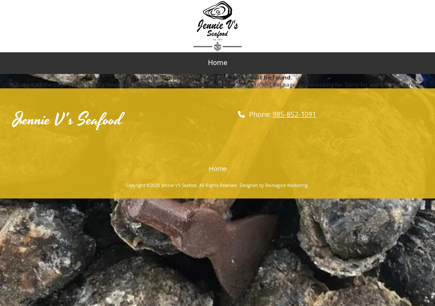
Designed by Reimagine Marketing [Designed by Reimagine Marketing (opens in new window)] (274, 185)
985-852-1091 (294, 114)
